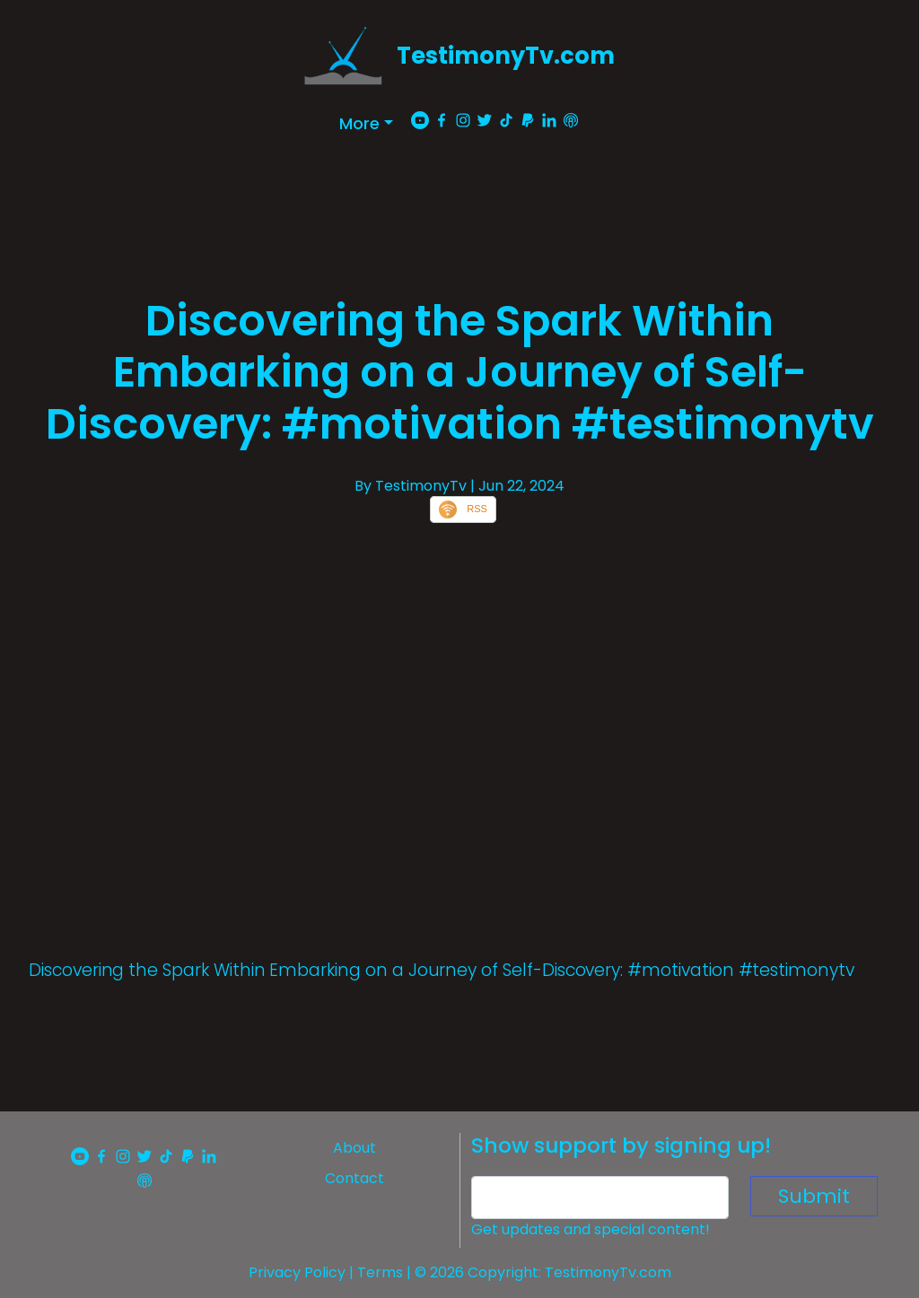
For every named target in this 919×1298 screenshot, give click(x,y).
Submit (814, 1196)
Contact (354, 1178)
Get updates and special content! (590, 1229)
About (354, 1147)
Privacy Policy (297, 1272)
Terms (380, 1272)
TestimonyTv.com (506, 55)
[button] (366, 123)
